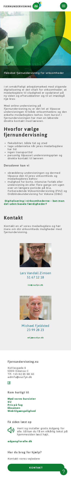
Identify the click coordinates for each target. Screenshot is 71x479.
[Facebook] (9, 383)
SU (9, 401)
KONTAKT (36, 467)
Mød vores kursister (22, 398)
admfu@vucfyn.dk (20, 377)
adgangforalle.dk (20, 441)
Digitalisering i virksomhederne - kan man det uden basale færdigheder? (34, 202)
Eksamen (14, 407)
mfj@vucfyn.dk (35, 338)
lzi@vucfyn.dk (35, 285)
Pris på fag (15, 404)
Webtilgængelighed (22, 410)
